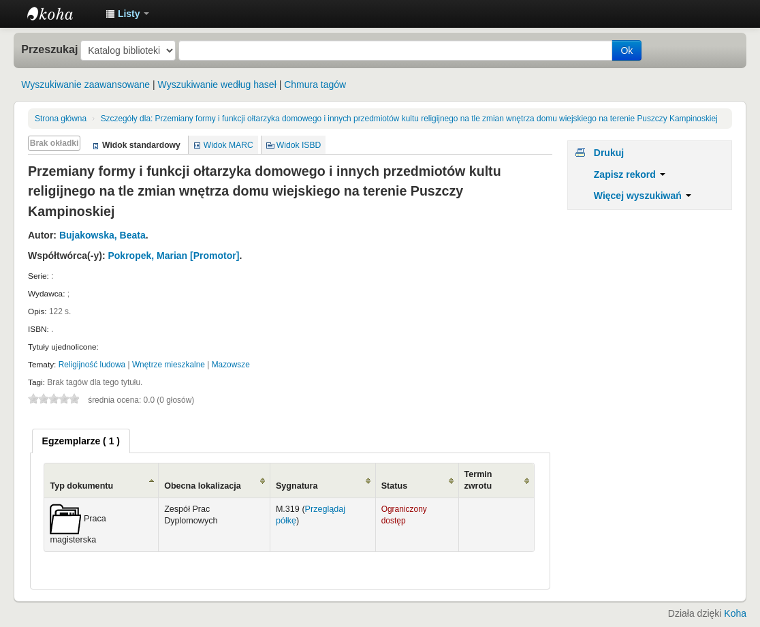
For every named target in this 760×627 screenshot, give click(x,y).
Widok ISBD (298, 145)
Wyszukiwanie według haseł (217, 84)
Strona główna (60, 118)
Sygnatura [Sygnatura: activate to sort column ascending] (297, 486)
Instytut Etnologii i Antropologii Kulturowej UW (61, 13)
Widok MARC (228, 145)
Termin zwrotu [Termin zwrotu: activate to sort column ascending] (478, 480)
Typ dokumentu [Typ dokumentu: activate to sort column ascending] (81, 486)
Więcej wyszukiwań (642, 195)
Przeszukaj (49, 49)
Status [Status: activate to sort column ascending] (394, 486)
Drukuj (609, 152)
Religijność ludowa (92, 364)
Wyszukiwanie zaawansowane (85, 84)
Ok (626, 50)
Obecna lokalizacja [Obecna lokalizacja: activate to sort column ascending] (202, 486)
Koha (735, 613)
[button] (127, 13)
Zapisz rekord (629, 174)
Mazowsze (231, 364)
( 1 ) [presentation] (81, 440)
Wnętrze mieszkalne (168, 364)
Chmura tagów (315, 84)
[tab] (81, 441)
